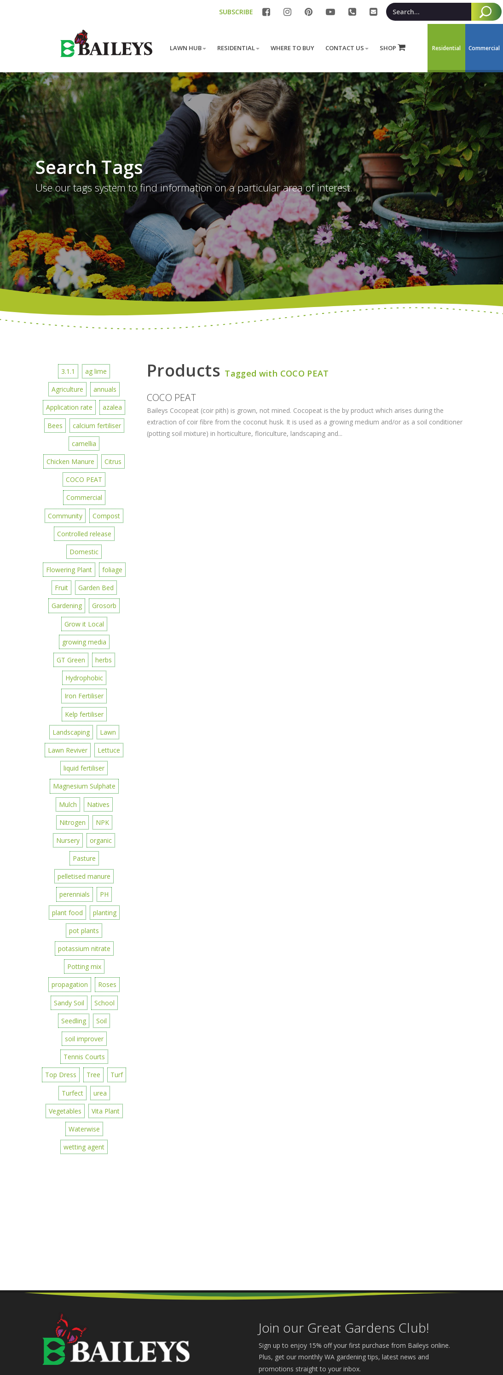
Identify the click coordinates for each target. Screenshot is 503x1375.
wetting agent (84, 1147)
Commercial (84, 497)
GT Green (71, 660)
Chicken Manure (70, 461)
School (104, 1002)
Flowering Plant (69, 569)
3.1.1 (68, 371)
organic (101, 840)
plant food (67, 912)
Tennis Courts (84, 1056)
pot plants (84, 930)
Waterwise (84, 1129)
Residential (238, 48)
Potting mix (84, 966)
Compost (106, 515)
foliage (112, 569)
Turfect (72, 1093)
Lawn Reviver (67, 750)
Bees (55, 425)
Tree (93, 1074)
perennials (74, 894)
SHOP (392, 47)
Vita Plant (106, 1111)
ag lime (96, 371)
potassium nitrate (84, 948)
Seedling (73, 1020)
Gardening (67, 605)
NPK (102, 822)
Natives (98, 804)
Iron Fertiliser (84, 695)
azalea (112, 407)
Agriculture (67, 389)
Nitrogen (72, 822)
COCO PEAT (84, 479)
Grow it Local (84, 624)
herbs (103, 660)
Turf (116, 1074)
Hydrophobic (84, 677)
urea (100, 1093)
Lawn (108, 732)
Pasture (84, 858)
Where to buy (292, 48)
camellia (84, 443)
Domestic (83, 551)
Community (65, 515)
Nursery (68, 840)
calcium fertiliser (97, 425)
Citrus (112, 461)
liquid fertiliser (84, 768)
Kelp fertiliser (84, 714)
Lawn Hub (188, 48)
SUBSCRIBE (236, 11)
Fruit (61, 587)
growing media (84, 642)
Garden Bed (96, 587)
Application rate (69, 407)
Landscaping (71, 732)
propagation (70, 984)
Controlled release (84, 533)
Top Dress (60, 1074)
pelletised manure (84, 876)
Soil (101, 1020)
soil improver (84, 1038)
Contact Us (347, 48)
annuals (104, 389)
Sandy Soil (69, 1002)
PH (104, 894)
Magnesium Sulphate (84, 786)
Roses (107, 984)
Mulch (68, 804)
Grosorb (104, 605)
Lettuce (109, 750)
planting (104, 912)
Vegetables (65, 1111)
